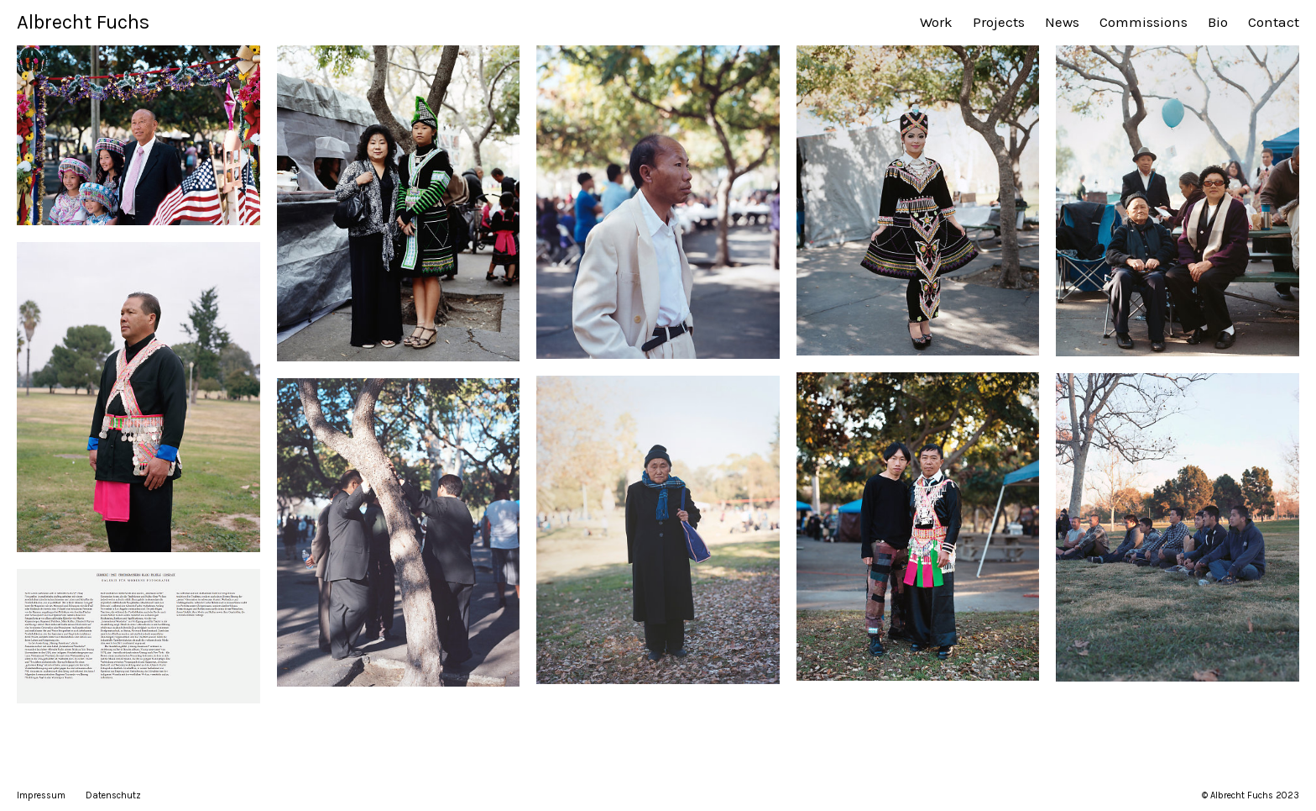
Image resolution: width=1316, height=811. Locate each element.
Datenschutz (113, 795)
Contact (1273, 21)
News (1062, 21)
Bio (1218, 21)
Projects (999, 21)
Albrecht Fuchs (83, 22)
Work (936, 21)
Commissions (1143, 21)
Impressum (41, 795)
